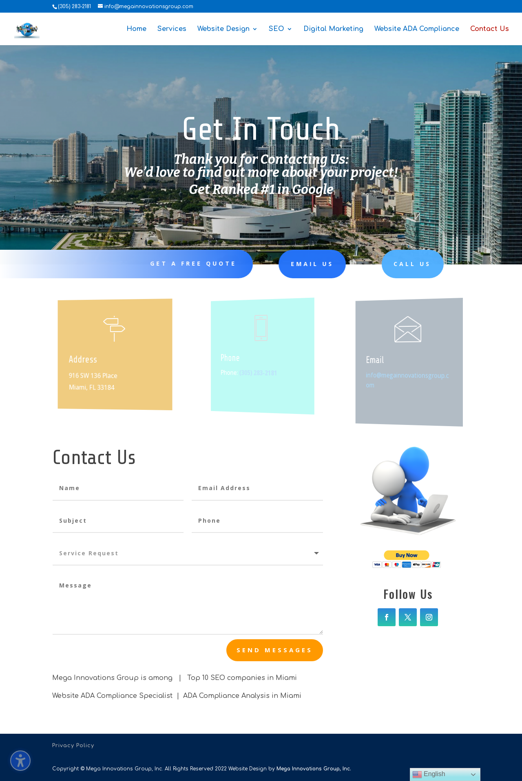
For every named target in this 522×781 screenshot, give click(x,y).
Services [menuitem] (171, 29)
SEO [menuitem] (276, 29)
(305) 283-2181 (74, 6)
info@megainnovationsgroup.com (408, 379)
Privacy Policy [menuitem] (73, 745)
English (428, 774)
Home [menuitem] (136, 29)
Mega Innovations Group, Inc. (313, 769)
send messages (275, 650)
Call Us (388, 264)
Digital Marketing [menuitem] (333, 29)
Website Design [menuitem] (223, 29)
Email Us (294, 264)
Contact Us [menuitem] (489, 29)
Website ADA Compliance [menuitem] (416, 29)
